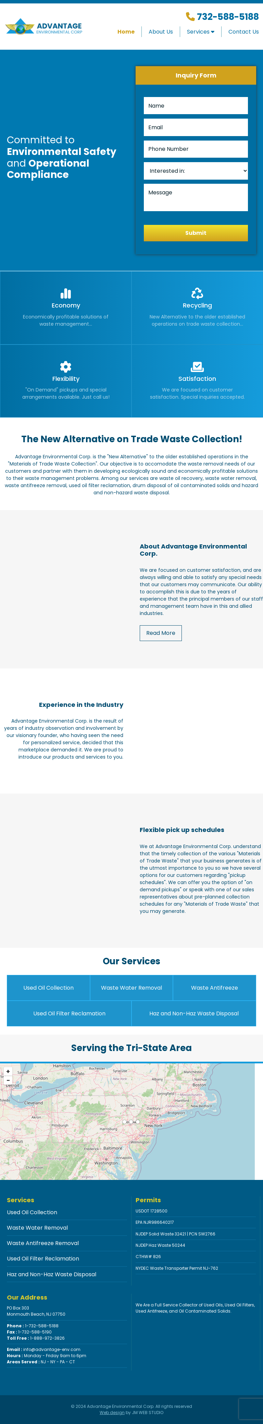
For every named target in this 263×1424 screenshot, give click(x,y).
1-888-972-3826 (36, 1338)
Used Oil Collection (48, 988)
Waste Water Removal (131, 988)
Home (126, 32)
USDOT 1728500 (151, 1211)
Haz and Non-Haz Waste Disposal (194, 1013)
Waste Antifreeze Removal (43, 1243)
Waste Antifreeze (214, 988)
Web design (112, 1412)
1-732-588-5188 (33, 1326)
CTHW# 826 (148, 1256)
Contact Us (243, 32)
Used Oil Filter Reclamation (69, 1013)
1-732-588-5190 (29, 1332)
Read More (160, 633)
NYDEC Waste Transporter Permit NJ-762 (177, 1268)
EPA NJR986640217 (155, 1222)
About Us (161, 32)
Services (200, 32)
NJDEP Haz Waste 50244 (160, 1245)
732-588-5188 (227, 17)
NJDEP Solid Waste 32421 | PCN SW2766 (175, 1234)
